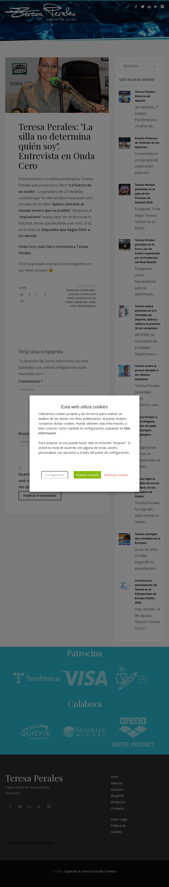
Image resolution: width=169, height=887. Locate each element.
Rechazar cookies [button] (116, 475)
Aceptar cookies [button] (87, 474)
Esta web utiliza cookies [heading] (84, 406)
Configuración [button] (54, 475)
